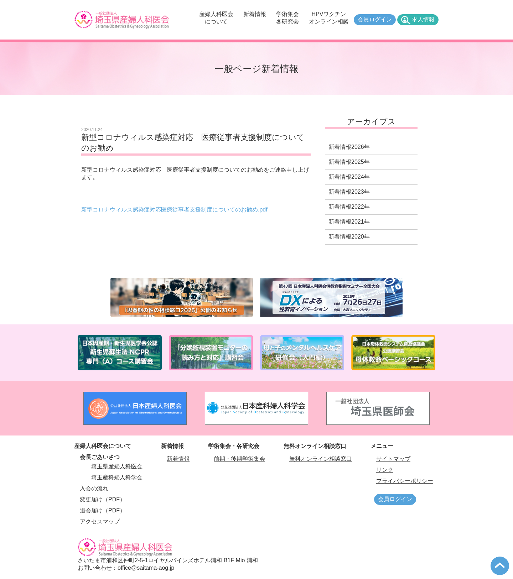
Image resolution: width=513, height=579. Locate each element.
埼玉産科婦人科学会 (116, 477)
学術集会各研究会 (287, 18)
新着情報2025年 (349, 162)
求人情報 (423, 19)
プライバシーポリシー (404, 481)
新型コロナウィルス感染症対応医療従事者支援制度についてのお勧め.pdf (174, 210)
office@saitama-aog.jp (146, 568)
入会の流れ (94, 488)
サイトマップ (393, 459)
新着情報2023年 (349, 192)
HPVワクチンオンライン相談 (329, 18)
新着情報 (254, 14)
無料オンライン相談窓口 (320, 459)
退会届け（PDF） (102, 510)
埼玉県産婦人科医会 (116, 466)
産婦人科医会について (216, 18)
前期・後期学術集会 (239, 459)
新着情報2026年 (349, 147)
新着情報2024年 (349, 177)
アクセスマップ (100, 521)
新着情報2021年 (349, 222)
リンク (384, 470)
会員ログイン (375, 19)
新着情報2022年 (349, 207)
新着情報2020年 (349, 237)
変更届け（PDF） (102, 499)
